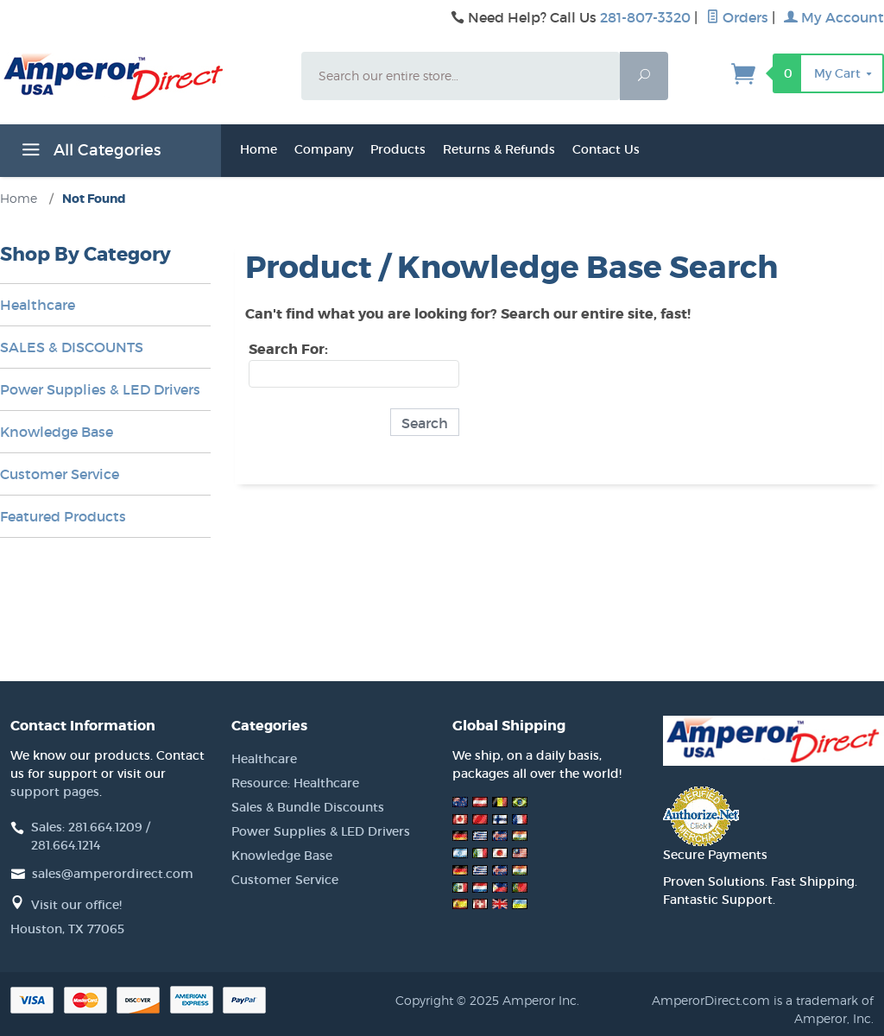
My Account (834, 17)
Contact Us (606, 149)
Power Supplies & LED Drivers (100, 389)
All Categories (89, 153)
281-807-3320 (645, 17)
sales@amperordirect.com (112, 873)
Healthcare (37, 304)
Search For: (288, 349)
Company (323, 149)
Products (398, 149)
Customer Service (59, 474)
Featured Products (63, 516)
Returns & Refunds (499, 149)
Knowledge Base (56, 431)
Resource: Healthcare (295, 783)
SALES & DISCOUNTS (71, 347)
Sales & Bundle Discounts (307, 807)
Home (258, 149)
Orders (737, 17)
